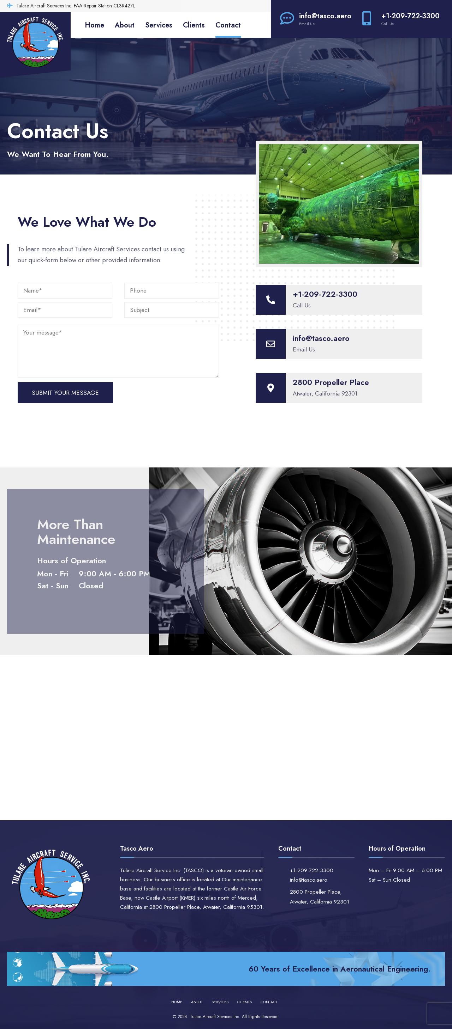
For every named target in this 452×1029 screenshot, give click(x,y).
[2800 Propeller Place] (271, 388)
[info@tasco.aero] (271, 344)
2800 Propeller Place (331, 382)
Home (94, 25)
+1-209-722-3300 (401, 18)
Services (158, 25)
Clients (194, 25)
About (125, 25)
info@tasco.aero (315, 18)
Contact (228, 25)
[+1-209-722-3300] (271, 300)
